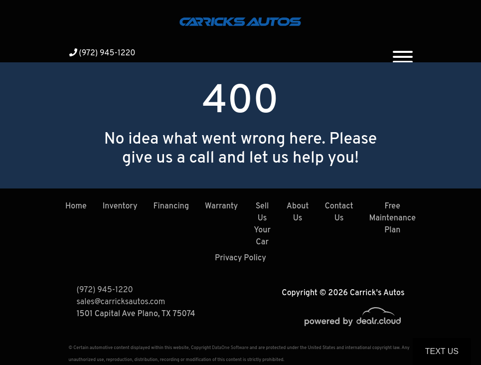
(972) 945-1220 (102, 53)
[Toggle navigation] (402, 52)
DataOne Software (230, 348)
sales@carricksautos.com (121, 302)
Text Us (442, 351)
